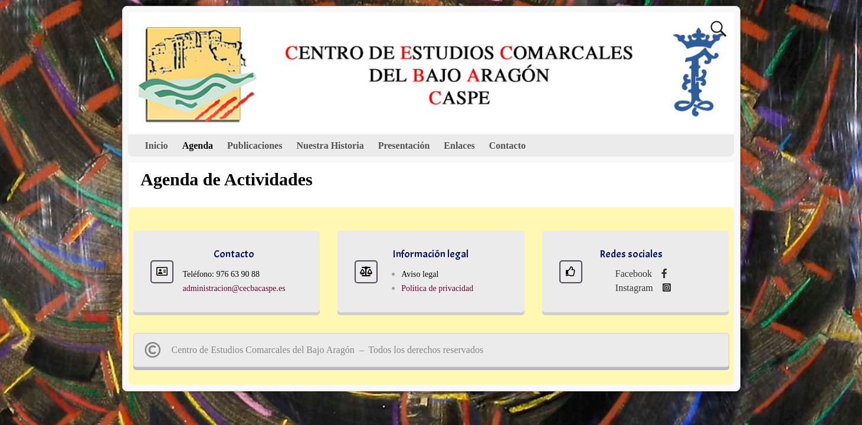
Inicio (156, 145)
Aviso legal (419, 274)
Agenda (197, 145)
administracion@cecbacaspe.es (234, 288)
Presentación (404, 145)
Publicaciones (254, 145)
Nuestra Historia (329, 145)
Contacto (507, 145)
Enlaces (459, 145)
